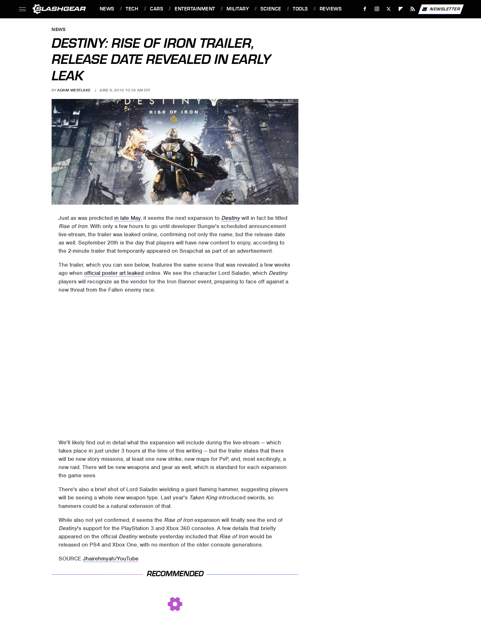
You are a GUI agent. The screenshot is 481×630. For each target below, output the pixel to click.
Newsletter (441, 9)
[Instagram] (376, 9)
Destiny (230, 217)
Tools (300, 9)
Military (238, 9)
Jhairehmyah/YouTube (111, 558)
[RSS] (412, 9)
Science (270, 9)
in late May (127, 217)
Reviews (331, 9)
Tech (132, 9)
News (107, 9)
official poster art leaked (114, 272)
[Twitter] (388, 9)
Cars (156, 9)
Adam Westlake (74, 90)
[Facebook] (364, 9)
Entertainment (195, 9)
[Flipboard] (400, 9)
